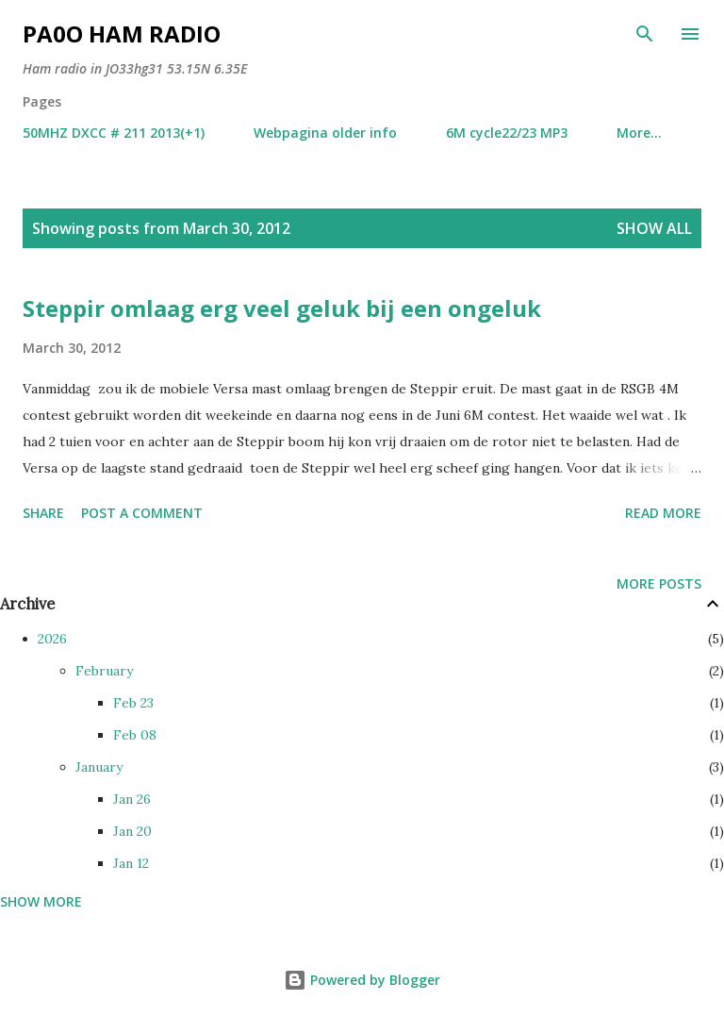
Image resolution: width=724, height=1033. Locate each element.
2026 (52, 638)
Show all (654, 228)
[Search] (645, 34)
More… (639, 133)
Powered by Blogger (362, 980)
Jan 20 (132, 831)
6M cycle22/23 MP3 (507, 133)
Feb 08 (134, 734)
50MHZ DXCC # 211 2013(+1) (114, 133)
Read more (663, 513)
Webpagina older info (325, 133)
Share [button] (43, 513)
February (104, 670)
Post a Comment (142, 513)
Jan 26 (132, 799)
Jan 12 (131, 863)
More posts (659, 583)
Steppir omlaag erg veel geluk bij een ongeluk (282, 308)
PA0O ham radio (122, 33)
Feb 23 (133, 702)
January (99, 766)
